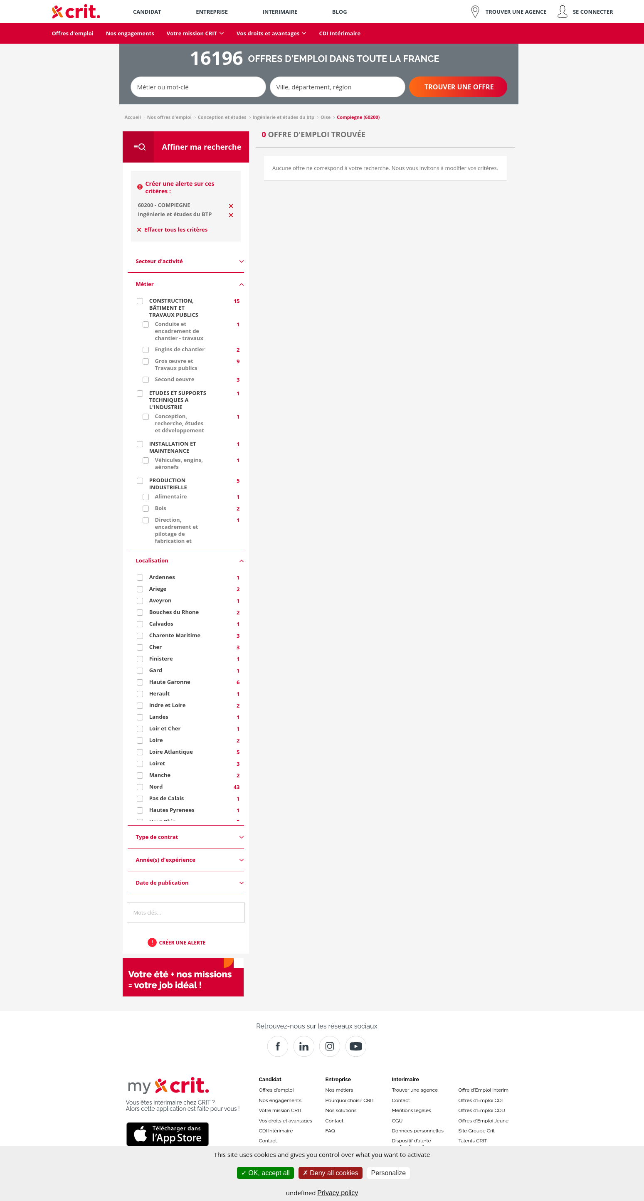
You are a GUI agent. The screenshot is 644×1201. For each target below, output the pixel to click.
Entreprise (338, 1079)
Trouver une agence (415, 1090)
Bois (160, 508)
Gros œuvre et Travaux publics (176, 364)
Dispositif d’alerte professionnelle (411, 1143)
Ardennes (162, 577)
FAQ (330, 1131)
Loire (156, 740)
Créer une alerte (182, 942)
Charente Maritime (175, 635)
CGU (397, 1121)
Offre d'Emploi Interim (483, 1090)
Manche (160, 775)
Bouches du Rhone (174, 612)
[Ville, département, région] (337, 86)
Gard (155, 670)
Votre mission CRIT (280, 1110)
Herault (159, 693)
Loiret (157, 763)
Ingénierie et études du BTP (175, 214)
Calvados (161, 623)
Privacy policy (337, 1192)
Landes (158, 716)
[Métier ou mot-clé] (198, 86)
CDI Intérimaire (276, 1131)
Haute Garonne (169, 682)
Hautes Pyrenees (172, 810)
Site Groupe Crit (477, 1131)
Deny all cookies (330, 1172)
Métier (190, 284)
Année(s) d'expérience (190, 860)
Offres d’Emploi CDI (481, 1100)
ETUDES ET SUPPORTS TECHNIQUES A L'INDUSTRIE (177, 400)
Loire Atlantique (171, 751)
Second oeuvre (175, 379)
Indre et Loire (167, 705)
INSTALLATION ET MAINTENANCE (172, 447)
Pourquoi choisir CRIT (350, 1100)
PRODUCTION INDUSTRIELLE (168, 483)
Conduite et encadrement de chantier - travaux (179, 331)
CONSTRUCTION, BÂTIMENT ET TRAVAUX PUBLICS (173, 307)
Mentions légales (411, 1110)
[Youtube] (355, 1046)
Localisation (190, 561)
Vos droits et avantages (285, 1121)
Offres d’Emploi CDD (482, 1110)
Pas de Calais (166, 798)
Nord (156, 786)
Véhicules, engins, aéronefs (179, 463)
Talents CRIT (473, 1141)
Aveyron (160, 600)
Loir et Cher (165, 728)
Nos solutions (341, 1110)
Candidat (270, 1079)
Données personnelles (418, 1131)
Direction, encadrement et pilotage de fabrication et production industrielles (176, 537)
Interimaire (405, 1079)
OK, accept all (265, 1172)
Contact (268, 1141)
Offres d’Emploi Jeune (484, 1121)
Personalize (388, 1172)
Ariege (158, 588)
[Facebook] (277, 1046)
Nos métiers (339, 1090)
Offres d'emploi (276, 1090)
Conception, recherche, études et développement (179, 423)
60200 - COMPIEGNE (164, 205)
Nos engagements (280, 1100)
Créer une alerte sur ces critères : (180, 187)
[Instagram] (329, 1046)
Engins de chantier (180, 349)
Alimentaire (171, 496)
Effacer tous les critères (172, 229)
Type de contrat (190, 837)
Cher (155, 647)
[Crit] (304, 1046)
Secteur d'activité (190, 261)
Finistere (161, 658)
